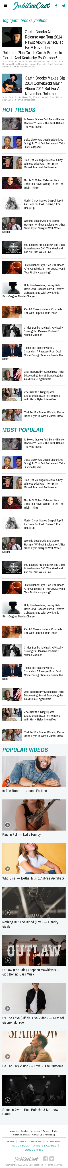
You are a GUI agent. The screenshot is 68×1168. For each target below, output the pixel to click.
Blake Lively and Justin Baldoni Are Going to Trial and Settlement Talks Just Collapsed (44, 143)
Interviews (53, 1141)
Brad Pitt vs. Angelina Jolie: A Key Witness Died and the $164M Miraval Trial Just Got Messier (43, 163)
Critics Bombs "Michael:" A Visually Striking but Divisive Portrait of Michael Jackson (43, 331)
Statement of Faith (21, 1135)
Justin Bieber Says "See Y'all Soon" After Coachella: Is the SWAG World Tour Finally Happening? (44, 268)
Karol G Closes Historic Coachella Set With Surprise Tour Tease (43, 311)
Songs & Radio (33, 1149)
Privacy (46, 1131)
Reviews (35, 1141)
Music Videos (20, 1145)
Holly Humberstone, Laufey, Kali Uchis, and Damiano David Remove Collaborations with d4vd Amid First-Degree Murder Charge (33, 290)
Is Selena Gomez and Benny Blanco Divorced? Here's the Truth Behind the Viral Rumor (44, 123)
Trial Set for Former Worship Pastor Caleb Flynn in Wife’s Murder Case (44, 414)
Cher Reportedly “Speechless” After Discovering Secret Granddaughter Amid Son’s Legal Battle (44, 375)
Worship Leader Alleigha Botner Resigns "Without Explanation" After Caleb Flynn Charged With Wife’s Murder (33, 226)
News (22, 1141)
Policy (54, 1131)
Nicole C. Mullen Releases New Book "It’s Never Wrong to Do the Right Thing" (43, 184)
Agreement (35, 1131)
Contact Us (37, 1135)
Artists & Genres (44, 1145)
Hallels (31, 6)
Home (10, 1141)
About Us (14, 1131)
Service (24, 1131)
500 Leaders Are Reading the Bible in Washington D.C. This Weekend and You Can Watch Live (44, 248)
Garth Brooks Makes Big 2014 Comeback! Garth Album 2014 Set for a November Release (45, 85)
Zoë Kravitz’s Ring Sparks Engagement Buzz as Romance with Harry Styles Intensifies (42, 395)
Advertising (50, 1135)
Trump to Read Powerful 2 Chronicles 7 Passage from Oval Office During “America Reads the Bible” (32, 353)
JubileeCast (26, 1159)
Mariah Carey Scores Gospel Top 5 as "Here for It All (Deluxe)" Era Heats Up (43, 204)
